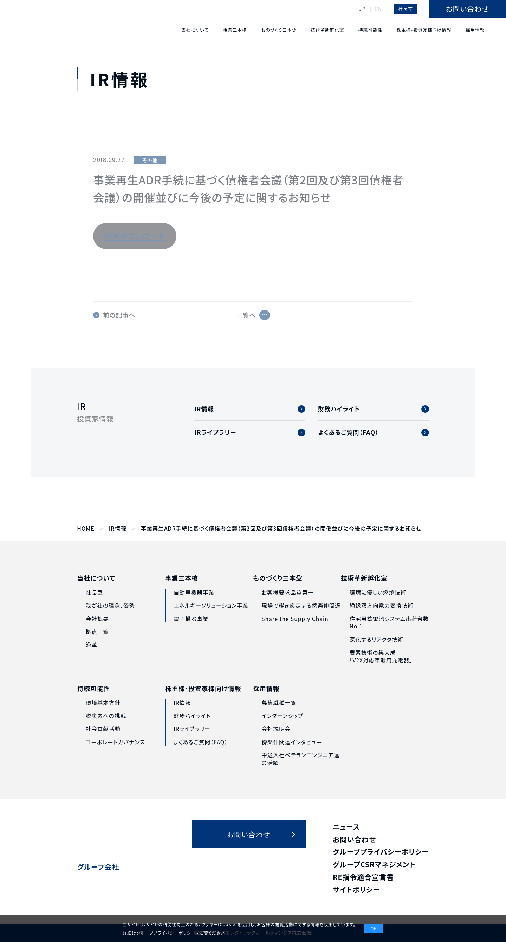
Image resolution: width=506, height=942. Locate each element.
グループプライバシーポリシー (381, 851)
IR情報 (117, 528)
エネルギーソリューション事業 (211, 617)
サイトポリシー (356, 889)
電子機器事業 (191, 630)
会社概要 (97, 626)
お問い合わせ (354, 839)
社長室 (405, 8)
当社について (96, 586)
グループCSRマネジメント (374, 864)
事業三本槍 (181, 590)
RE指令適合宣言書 (363, 877)
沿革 (91, 652)
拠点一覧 (97, 639)
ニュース (346, 827)
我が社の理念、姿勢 (110, 613)
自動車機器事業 (194, 604)
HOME (85, 528)
